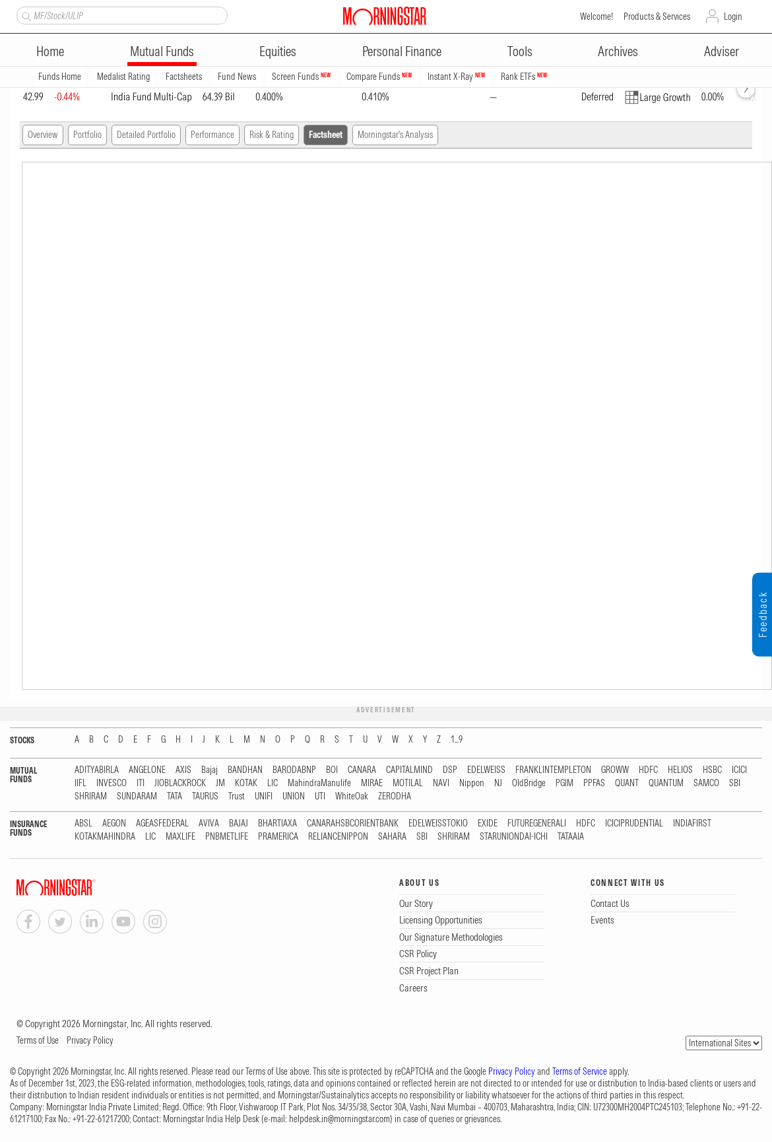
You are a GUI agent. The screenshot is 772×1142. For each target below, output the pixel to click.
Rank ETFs (524, 77)
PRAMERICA (278, 837)
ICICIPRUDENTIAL (634, 823)
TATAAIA (571, 837)
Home (50, 51)
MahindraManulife (319, 783)
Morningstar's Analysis (395, 135)
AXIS (183, 770)
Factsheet (325, 135)
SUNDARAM (137, 796)
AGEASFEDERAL (162, 823)
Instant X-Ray (456, 77)
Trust (236, 796)
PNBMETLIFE (226, 837)
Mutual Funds (162, 51)
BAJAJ (238, 823)
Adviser (721, 51)
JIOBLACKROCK (180, 783)
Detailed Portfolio (146, 135)
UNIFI (264, 796)
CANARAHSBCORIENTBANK (353, 823)
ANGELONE (147, 770)
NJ (498, 783)
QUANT (627, 783)
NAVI (441, 783)
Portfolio (87, 135)
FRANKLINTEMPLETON (553, 770)
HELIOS (680, 770)
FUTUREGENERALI (536, 823)
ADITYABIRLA (97, 770)
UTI (320, 796)
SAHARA (392, 837)
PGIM (564, 783)
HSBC (712, 770)
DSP (450, 770)
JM (220, 783)
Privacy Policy (90, 1040)
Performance (212, 135)
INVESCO (111, 783)
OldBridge (529, 783)
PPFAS (594, 783)
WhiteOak (351, 796)
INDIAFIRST (692, 823)
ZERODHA (394, 796)
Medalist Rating (123, 77)
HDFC (648, 770)
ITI (141, 783)
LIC (272, 783)
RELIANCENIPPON (338, 837)
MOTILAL (408, 783)
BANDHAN (245, 770)
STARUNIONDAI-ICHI (514, 837)
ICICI (739, 770)
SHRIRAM (91, 796)
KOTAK (246, 783)
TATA (174, 796)
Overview (43, 135)
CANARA (362, 770)
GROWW (615, 770)
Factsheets (184, 77)
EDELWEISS (486, 770)
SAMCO (706, 783)
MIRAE (372, 783)
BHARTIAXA (277, 823)
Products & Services (657, 16)
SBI (734, 783)
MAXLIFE (180, 837)
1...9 (457, 740)
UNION (293, 796)
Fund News (237, 77)
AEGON (114, 823)
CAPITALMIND (409, 770)
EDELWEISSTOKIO (438, 823)
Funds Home (59, 77)
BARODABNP (294, 770)
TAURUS (205, 796)
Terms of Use (37, 1040)
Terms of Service (579, 1071)
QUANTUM (666, 783)
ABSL (83, 823)
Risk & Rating (271, 135)
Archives (618, 51)
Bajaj (209, 770)
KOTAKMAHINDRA (105, 837)
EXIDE (488, 823)
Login (733, 16)
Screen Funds (301, 77)
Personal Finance (401, 51)
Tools (519, 51)
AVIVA (209, 823)
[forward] (746, 88)
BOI (332, 770)
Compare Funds (379, 77)
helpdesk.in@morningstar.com (339, 1119)
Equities (277, 51)
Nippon (471, 783)
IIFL (80, 783)
